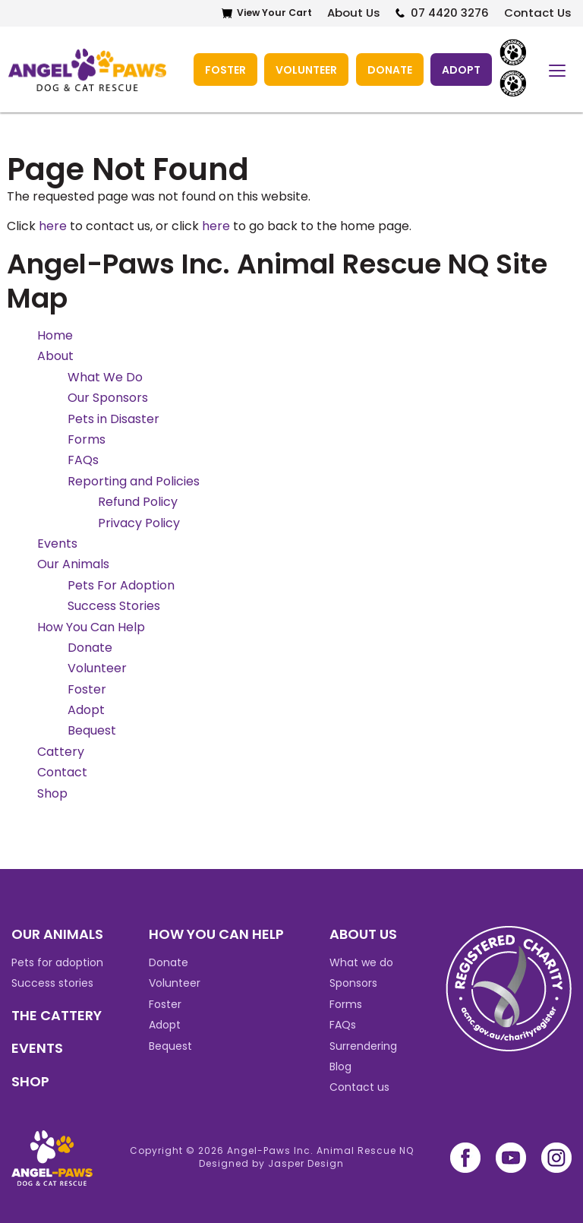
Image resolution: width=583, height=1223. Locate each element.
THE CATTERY (56, 1014)
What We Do (105, 376)
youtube (511, 1157)
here (53, 225)
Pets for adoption (57, 962)
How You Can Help (91, 626)
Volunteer (305, 69)
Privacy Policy (139, 522)
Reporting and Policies (134, 480)
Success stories (52, 983)
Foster (223, 69)
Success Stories (114, 606)
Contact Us (538, 13)
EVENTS (37, 1047)
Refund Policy (138, 501)
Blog (340, 1065)
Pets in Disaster (113, 418)
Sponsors (353, 983)
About (55, 356)
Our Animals (73, 564)
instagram (556, 1157)
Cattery (60, 751)
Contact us (359, 1087)
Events (57, 542)
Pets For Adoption (121, 584)
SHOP (30, 1080)
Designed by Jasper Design (271, 1163)
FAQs (83, 460)
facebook (465, 1157)
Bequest (92, 730)
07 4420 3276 (449, 13)
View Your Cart (271, 13)
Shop (52, 792)
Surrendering (363, 1045)
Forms (87, 439)
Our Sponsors (108, 397)
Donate (389, 69)
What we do (361, 962)
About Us (352, 13)
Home (55, 335)
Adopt (461, 69)
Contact (62, 772)
